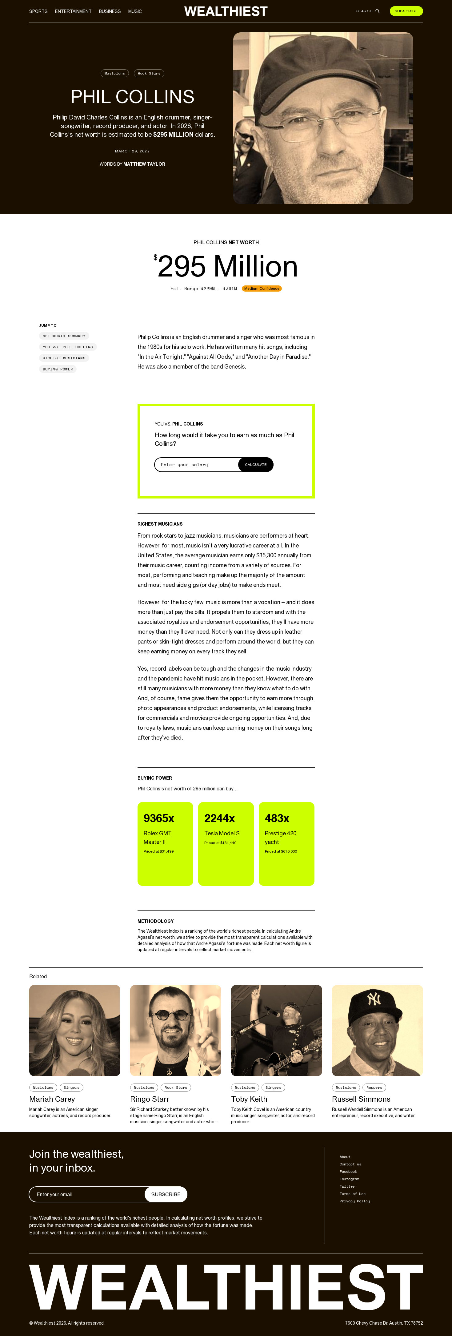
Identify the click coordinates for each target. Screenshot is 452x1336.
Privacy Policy (355, 1201)
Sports (38, 11)
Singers (71, 1087)
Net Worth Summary (64, 335)
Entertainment (73, 11)
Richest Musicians (64, 358)
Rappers (374, 1087)
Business (110, 11)
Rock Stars (149, 73)
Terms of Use (353, 1193)
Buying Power (58, 369)
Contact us (350, 1164)
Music (135, 11)
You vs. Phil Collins (68, 346)
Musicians (115, 73)
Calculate (256, 464)
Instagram (349, 1178)
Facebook (348, 1171)
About (345, 1156)
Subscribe (406, 11)
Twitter (347, 1186)
